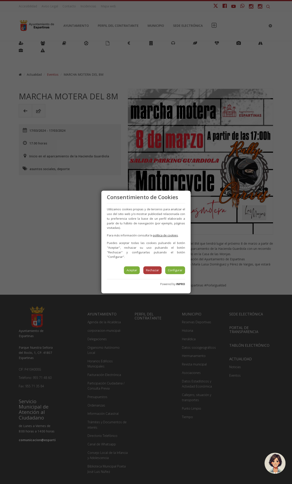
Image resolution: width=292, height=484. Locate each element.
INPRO (180, 284)
